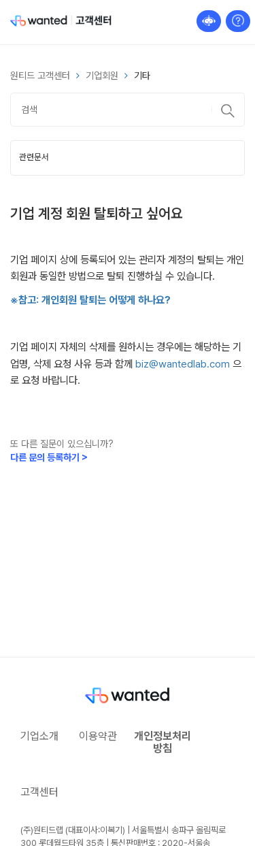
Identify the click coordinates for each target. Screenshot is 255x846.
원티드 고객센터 (40, 75)
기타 (142, 75)
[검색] (127, 110)
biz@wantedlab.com (182, 363)
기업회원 (102, 75)
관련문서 (34, 157)
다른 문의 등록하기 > (49, 457)
